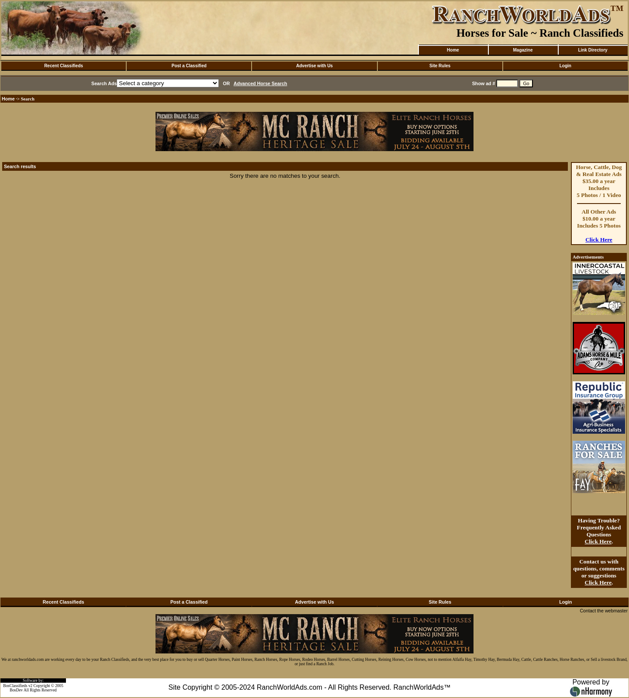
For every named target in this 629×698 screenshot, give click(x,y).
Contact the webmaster (604, 610)
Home (453, 50)
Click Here (598, 239)
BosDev (16, 690)
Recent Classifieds (63, 65)
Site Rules (439, 65)
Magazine (522, 50)
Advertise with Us (314, 65)
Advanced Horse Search (260, 83)
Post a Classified (189, 65)
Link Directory (592, 50)
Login (565, 65)
